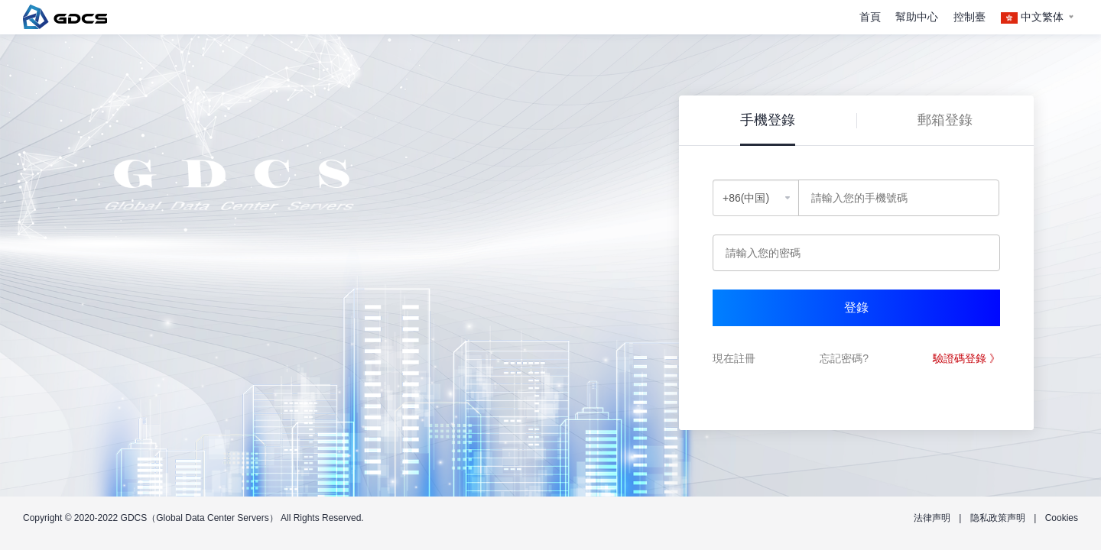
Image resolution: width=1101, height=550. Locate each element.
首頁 (870, 17)
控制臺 (969, 17)
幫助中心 (916, 17)
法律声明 (932, 518)
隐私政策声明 (997, 518)
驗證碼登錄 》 (966, 358)
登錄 (856, 307)
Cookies (1061, 518)
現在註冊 (734, 358)
